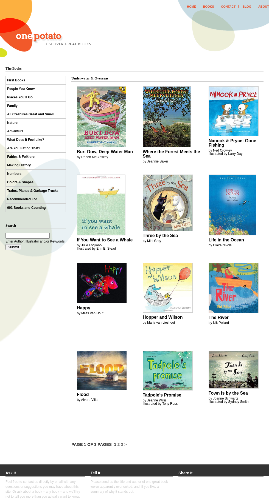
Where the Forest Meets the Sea (171, 153)
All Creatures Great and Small (30, 114)
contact (228, 6)
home (191, 6)
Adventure (15, 131)
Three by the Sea (160, 235)
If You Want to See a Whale (105, 240)
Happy (83, 308)
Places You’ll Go (20, 97)
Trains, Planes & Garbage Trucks (32, 191)
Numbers (14, 174)
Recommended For (22, 199)
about (263, 6)
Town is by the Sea (228, 393)
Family (12, 106)
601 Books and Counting (26, 208)
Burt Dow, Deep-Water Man (105, 151)
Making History (19, 165)
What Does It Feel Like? (25, 140)
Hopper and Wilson (163, 317)
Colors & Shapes (20, 182)
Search (10, 225)
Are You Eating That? (23, 148)
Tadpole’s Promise (162, 395)
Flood (83, 394)
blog (247, 6)
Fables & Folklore (21, 157)
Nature (12, 123)
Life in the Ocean (226, 240)
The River (219, 317)
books (208, 6)
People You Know (21, 89)
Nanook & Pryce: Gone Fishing (232, 142)
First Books (16, 80)
